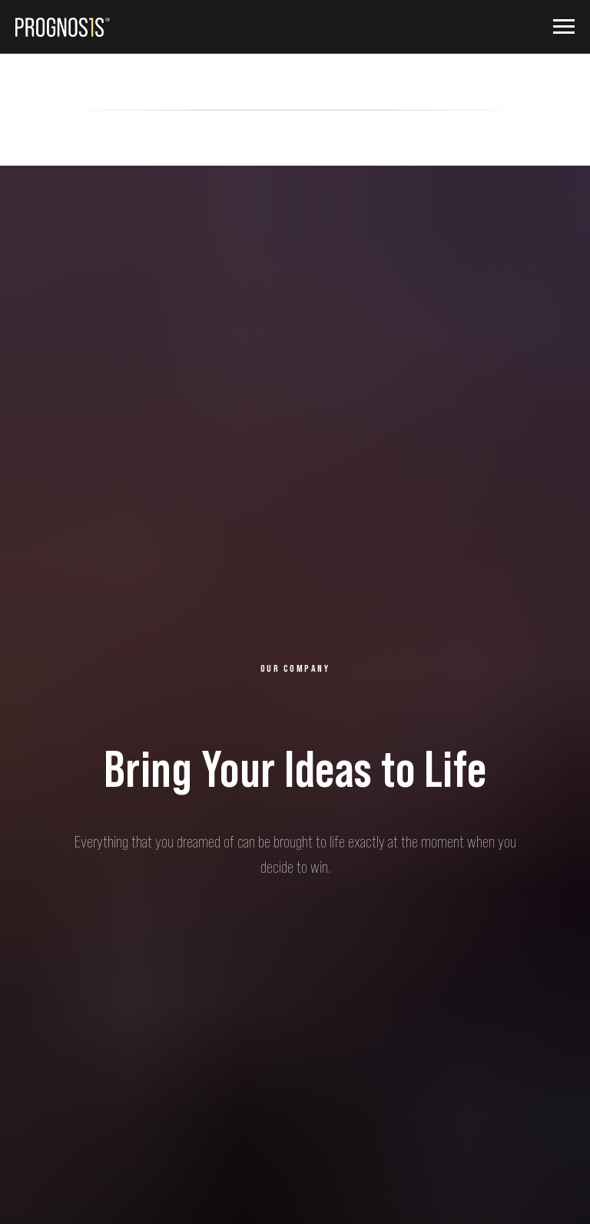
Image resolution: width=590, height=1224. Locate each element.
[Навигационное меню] (564, 27)
